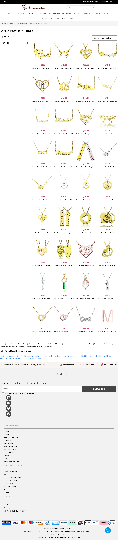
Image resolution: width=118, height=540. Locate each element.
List (5, 489)
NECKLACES (35, 13)
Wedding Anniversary (11, 461)
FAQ (5, 474)
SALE (10, 13)
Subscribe (99, 389)
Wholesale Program (11, 446)
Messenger (8, 508)
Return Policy (8, 483)
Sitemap (7, 434)
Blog (5, 458)
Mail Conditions (9, 443)
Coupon (6, 492)
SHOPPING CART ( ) (108, 2)
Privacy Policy (31, 393)
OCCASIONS (62, 19)
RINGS (46, 13)
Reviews (6, 455)
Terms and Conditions (11, 437)
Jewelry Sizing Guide (11, 480)
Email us (6, 502)
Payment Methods (10, 486)
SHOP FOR (21, 13)
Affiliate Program (10, 452)
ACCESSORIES (84, 13)
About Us (7, 431)
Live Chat (7, 505)
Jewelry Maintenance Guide (13, 477)
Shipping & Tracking (11, 471)
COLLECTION (47, 19)
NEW (72, 19)
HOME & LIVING (101, 13)
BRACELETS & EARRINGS (64, 13)
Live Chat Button (108, 530)
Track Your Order (88, 2)
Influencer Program (10, 449)
